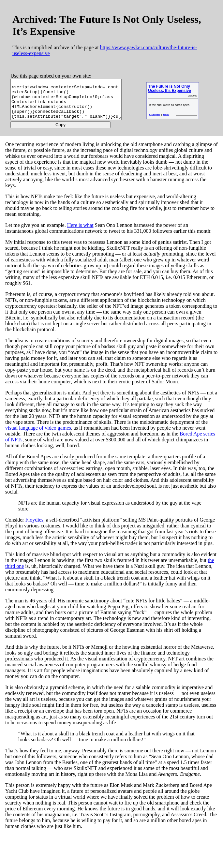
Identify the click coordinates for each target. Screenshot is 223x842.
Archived (164, 120)
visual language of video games (38, 435)
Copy (66, 132)
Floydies (34, 527)
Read (176, 120)
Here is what (80, 232)
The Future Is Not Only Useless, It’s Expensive (174, 92)
